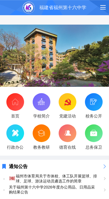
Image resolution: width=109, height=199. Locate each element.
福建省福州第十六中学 (62, 7)
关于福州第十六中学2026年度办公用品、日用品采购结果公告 (52, 189)
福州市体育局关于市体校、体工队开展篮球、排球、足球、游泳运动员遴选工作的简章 (56, 178)
